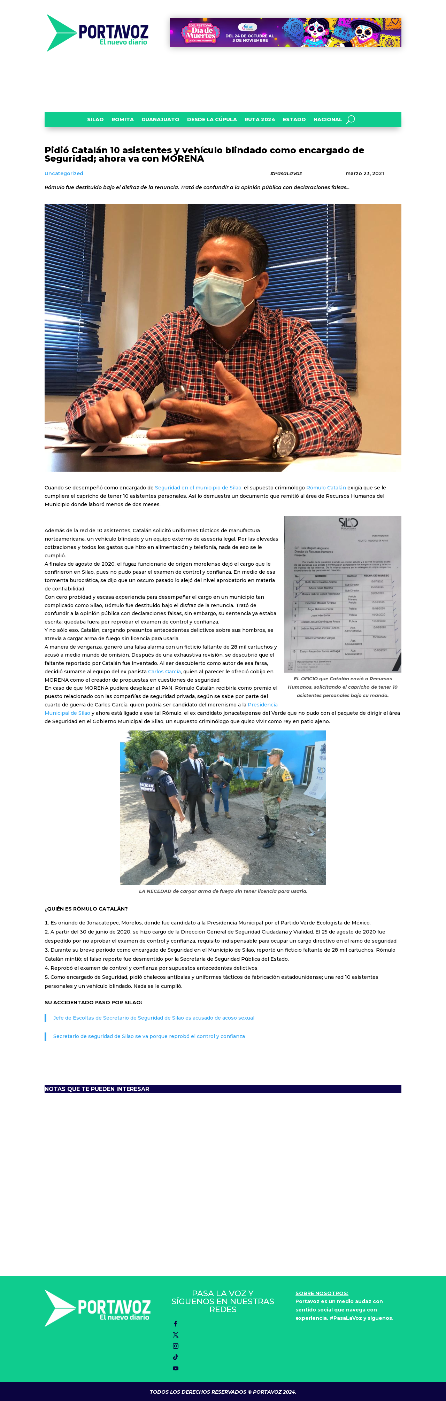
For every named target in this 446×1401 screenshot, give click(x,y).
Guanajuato (160, 120)
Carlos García (164, 671)
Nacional (328, 120)
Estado (294, 120)
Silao (95, 120)
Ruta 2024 (260, 120)
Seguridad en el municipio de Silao (198, 488)
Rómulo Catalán (326, 488)
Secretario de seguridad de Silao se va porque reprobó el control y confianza (149, 1036)
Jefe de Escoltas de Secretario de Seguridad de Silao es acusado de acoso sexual (153, 1018)
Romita (123, 120)
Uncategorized (64, 173)
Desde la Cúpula (212, 120)
